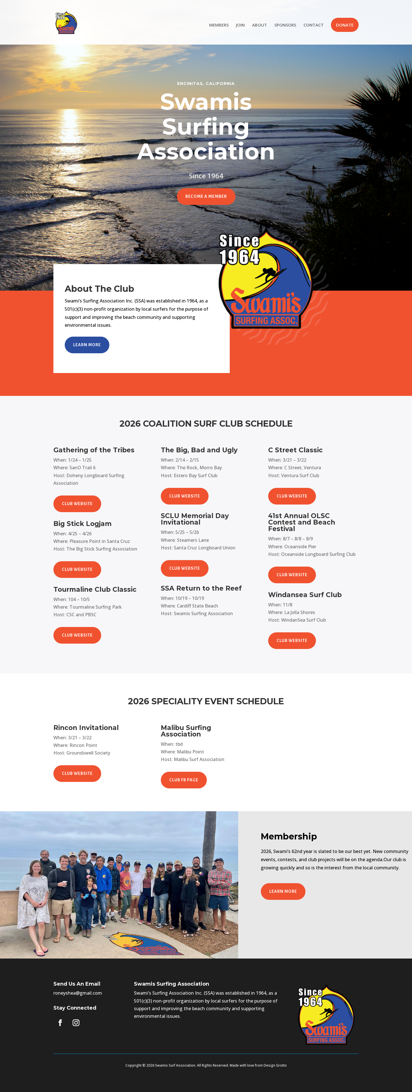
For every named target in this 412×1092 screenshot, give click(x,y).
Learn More (87, 345)
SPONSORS (285, 25)
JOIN (240, 25)
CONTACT (313, 25)
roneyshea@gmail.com (77, 993)
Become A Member (206, 196)
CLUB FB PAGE (183, 780)
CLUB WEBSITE (77, 503)
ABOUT (259, 25)
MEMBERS (219, 25)
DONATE (345, 25)
